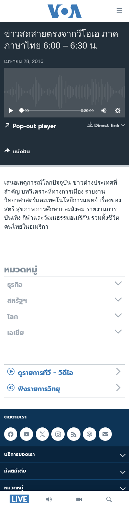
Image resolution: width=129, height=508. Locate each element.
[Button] (17, 152)
